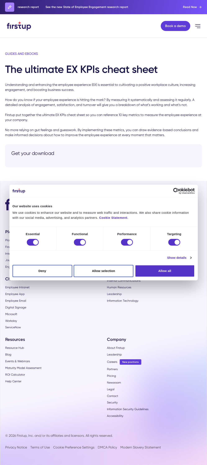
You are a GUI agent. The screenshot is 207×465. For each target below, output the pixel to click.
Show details (176, 257)
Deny (42, 271)
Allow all (164, 271)
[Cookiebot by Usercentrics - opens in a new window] (176, 191)
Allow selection (103, 271)
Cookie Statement (113, 217)
